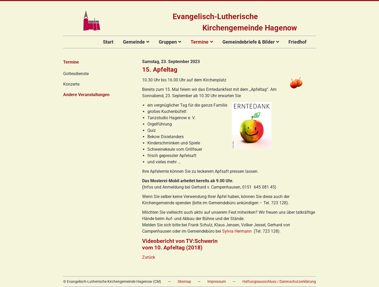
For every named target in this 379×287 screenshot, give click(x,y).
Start (108, 42)
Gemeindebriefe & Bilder (248, 42)
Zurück (148, 257)
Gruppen (168, 42)
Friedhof (297, 42)
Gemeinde (134, 42)
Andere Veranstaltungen (86, 94)
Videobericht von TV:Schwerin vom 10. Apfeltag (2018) (180, 244)
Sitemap (184, 281)
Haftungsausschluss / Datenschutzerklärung (279, 281)
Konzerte (71, 84)
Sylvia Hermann (237, 231)
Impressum (216, 281)
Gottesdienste (76, 73)
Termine (199, 42)
